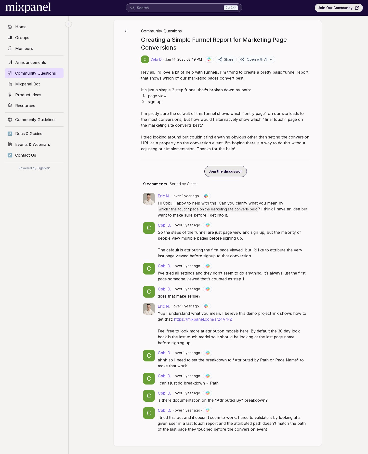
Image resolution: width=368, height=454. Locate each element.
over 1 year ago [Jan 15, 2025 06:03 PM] (188, 225)
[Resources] (34, 105)
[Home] (34, 27)
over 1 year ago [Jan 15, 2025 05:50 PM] (187, 196)
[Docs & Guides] (34, 133)
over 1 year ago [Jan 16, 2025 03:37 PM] (188, 393)
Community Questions (162, 30)
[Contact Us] (34, 155)
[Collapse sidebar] (68, 23)
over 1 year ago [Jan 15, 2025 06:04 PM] (188, 266)
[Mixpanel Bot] (34, 84)
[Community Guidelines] (34, 119)
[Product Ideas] (34, 95)
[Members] (34, 48)
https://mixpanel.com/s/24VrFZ (204, 319)
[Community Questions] (34, 73)
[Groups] (34, 37)
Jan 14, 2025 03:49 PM (184, 59)
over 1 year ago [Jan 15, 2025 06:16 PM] (188, 289)
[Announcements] (34, 62)
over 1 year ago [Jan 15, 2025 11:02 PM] (187, 306)
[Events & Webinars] (34, 144)
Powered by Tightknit (34, 168)
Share (226, 59)
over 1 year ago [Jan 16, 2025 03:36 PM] (188, 353)
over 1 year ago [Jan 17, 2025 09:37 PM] (188, 410)
